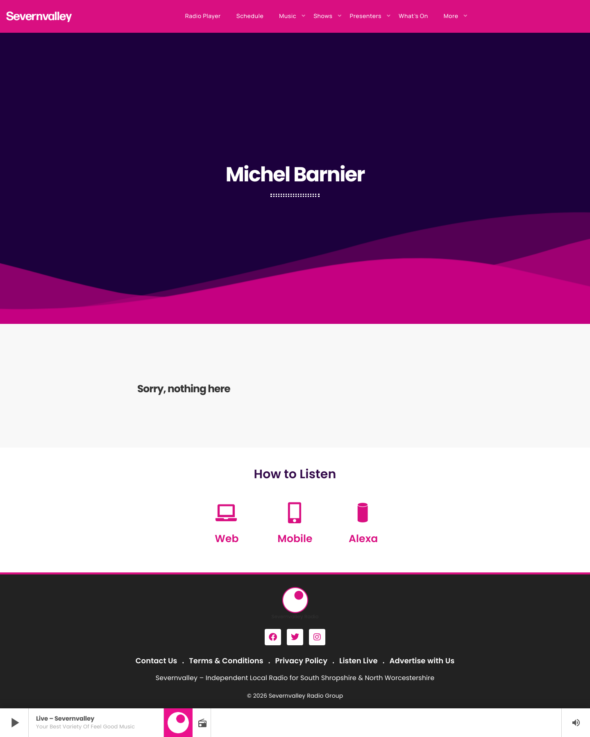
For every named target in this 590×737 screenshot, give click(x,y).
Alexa (363, 538)
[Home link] (39, 16)
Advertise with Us (421, 661)
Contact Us (156, 661)
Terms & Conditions (226, 661)
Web (226, 538)
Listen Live (358, 661)
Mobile (294, 538)
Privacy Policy (301, 661)
